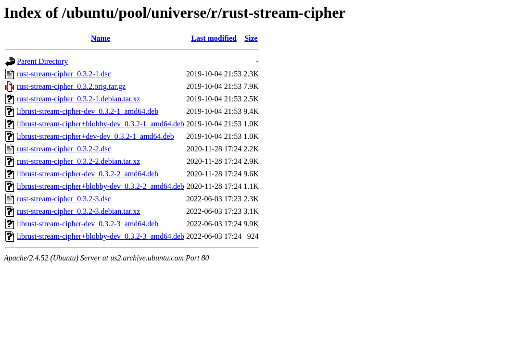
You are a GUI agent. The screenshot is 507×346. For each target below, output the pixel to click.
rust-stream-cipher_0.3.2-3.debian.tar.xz (78, 211)
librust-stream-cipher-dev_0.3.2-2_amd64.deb (87, 174)
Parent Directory (42, 61)
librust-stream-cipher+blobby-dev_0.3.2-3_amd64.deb (100, 236)
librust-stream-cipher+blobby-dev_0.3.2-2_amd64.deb (100, 186)
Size (251, 38)
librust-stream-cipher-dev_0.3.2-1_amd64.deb (87, 111)
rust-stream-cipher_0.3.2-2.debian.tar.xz (78, 161)
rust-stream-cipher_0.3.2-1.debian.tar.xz (78, 99)
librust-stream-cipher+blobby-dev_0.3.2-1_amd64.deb (100, 124)
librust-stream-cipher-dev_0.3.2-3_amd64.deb (87, 224)
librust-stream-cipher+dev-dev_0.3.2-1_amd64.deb (95, 136)
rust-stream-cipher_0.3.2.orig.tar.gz (71, 86)
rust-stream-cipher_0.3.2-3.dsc (64, 199)
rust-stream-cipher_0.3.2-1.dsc (64, 74)
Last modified (214, 38)
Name (100, 38)
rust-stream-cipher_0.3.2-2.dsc (64, 149)
